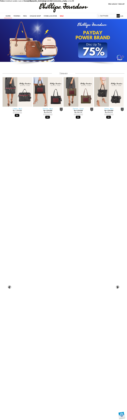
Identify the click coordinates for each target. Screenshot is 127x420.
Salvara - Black (108, 109)
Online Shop (35, 16)
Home (8, 16)
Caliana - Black (17, 109)
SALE (61, 16)
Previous (9, 287)
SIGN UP (121, 4)
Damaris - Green (78, 109)
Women (16, 16)
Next (117, 287)
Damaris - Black (48, 109)
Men (25, 16)
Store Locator (50, 16)
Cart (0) (120, 16)
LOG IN (114, 4)
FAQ (109, 4)
